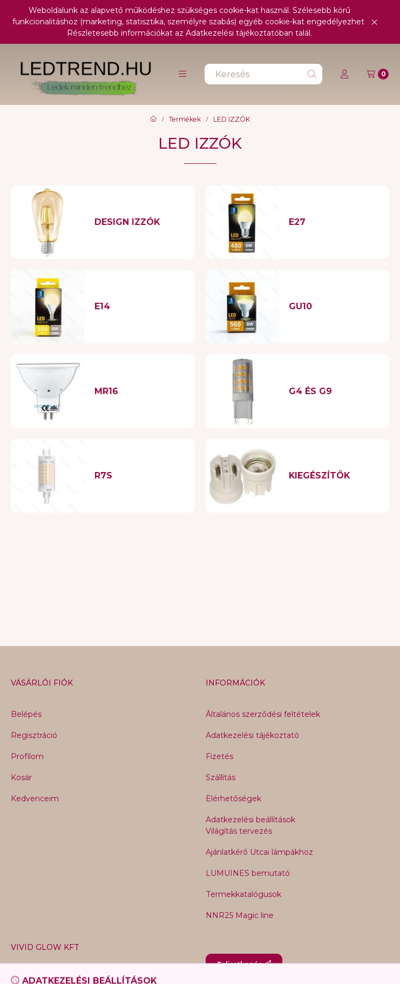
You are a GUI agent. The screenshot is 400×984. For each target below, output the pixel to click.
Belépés (26, 714)
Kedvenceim (35, 798)
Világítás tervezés (239, 831)
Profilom (27, 756)
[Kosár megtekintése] (377, 74)
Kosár (21, 777)
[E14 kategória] (139, 306)
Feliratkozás (244, 964)
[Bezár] (374, 21)
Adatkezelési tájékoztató (252, 735)
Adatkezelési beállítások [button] (250, 820)
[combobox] (263, 74)
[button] (182, 74)
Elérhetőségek (233, 798)
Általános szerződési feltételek (263, 714)
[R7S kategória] (139, 475)
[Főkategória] (153, 119)
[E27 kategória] (334, 222)
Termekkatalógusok (243, 894)
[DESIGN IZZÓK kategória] (139, 222)
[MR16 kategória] (139, 391)
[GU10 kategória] (334, 306)
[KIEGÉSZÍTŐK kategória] (334, 475)
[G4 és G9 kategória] (334, 391)
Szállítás (220, 777)
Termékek (185, 119)
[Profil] (344, 74)
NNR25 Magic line (240, 915)
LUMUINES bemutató (248, 873)
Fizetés (219, 756)
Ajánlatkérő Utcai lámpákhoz (259, 852)
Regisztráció (34, 735)
